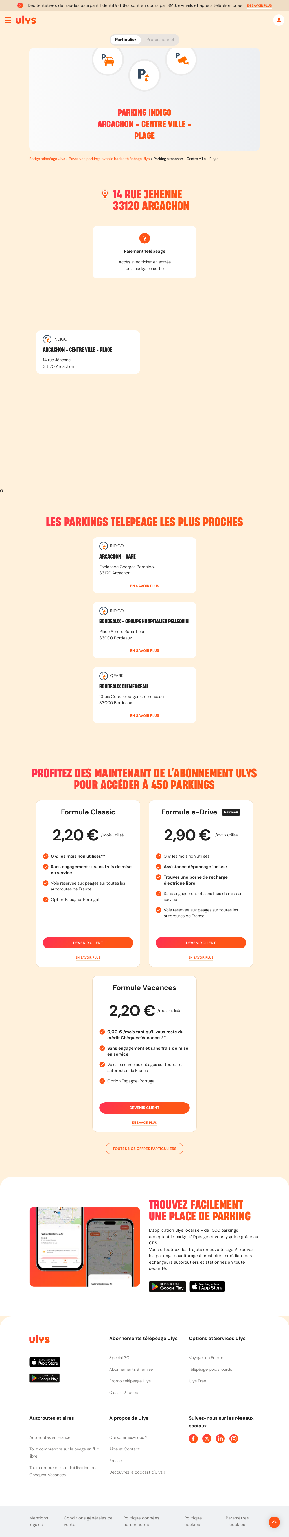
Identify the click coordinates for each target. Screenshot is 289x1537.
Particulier (125, 39)
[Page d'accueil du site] (39, 1340)
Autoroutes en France (49, 1437)
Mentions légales (38, 1521)
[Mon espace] (278, 20)
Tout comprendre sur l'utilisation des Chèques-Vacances (63, 1471)
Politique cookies (193, 1521)
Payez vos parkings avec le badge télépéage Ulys (109, 158)
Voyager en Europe (206, 1358)
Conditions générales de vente (88, 1521)
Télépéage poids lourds (210, 1369)
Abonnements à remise (131, 1369)
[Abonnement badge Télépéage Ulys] (26, 20)
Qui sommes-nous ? (128, 1437)
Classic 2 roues (123, 1392)
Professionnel (160, 39)
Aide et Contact (124, 1449)
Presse (115, 1460)
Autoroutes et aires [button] (51, 1418)
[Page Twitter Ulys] (206, 1438)
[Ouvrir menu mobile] (8, 20)
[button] (259, 5)
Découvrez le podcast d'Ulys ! (137, 1472)
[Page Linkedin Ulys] (220, 1438)
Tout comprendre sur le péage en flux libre (64, 1452)
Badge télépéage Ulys (47, 158)
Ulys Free (197, 1381)
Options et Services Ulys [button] (217, 1338)
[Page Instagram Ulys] (233, 1438)
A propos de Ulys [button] (128, 1418)
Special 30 (119, 1358)
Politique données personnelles (141, 1521)
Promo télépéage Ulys (130, 1381)
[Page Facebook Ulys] (193, 1438)
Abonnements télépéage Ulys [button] (143, 1338)
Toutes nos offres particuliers (144, 1148)
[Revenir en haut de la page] (255, 1522)
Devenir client (88, 942)
